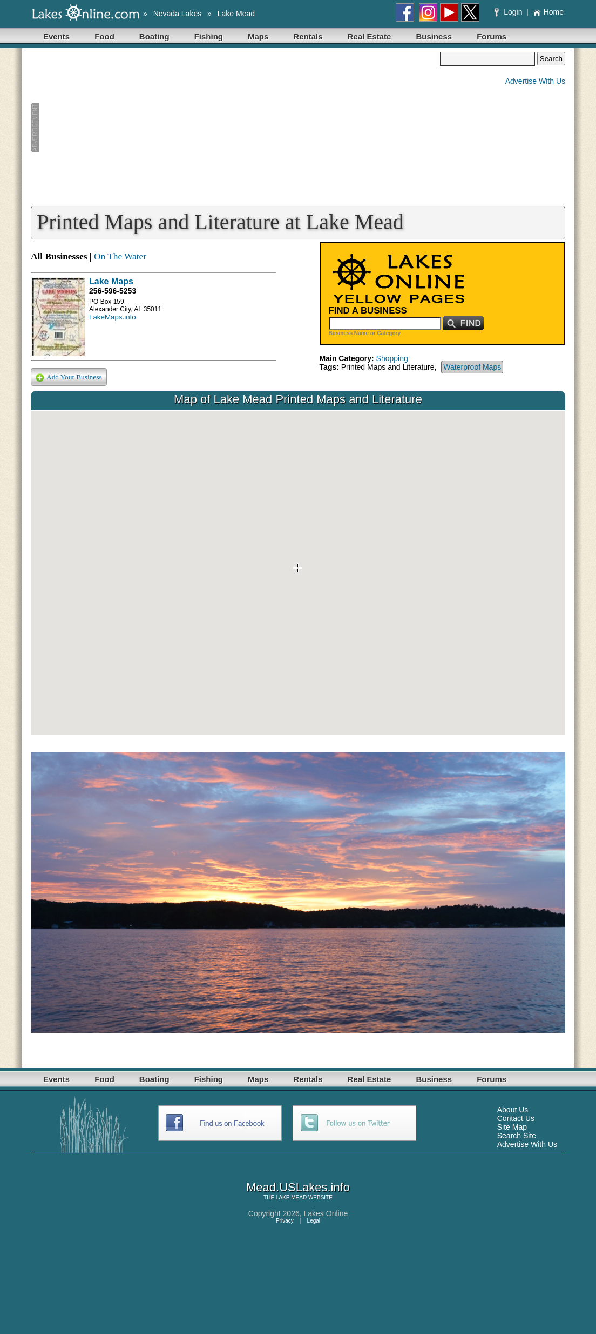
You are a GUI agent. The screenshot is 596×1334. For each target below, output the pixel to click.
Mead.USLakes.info (298, 1187)
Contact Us (515, 1118)
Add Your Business (69, 377)
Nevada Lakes (177, 13)
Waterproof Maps (472, 367)
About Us (513, 1109)
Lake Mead (236, 13)
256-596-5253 (112, 290)
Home (548, 12)
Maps (258, 36)
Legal (313, 1221)
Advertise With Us (535, 81)
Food (104, 36)
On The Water (120, 256)
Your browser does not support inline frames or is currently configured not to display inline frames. (298, 573)
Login (509, 12)
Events (56, 36)
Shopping (392, 358)
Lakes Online (326, 1213)
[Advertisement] (235, 127)
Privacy (285, 1221)
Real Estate (369, 36)
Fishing (208, 36)
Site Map (512, 1127)
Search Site (516, 1135)
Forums (491, 36)
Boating (154, 36)
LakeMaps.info (112, 317)
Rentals (307, 36)
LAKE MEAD (291, 1197)
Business (434, 36)
